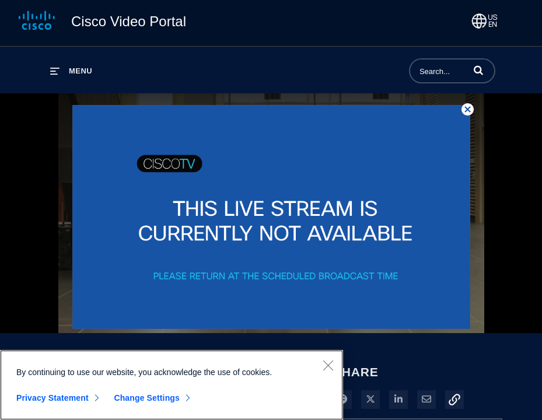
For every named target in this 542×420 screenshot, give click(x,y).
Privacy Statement (52, 397)
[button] (478, 70)
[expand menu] (71, 71)
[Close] (328, 365)
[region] (171, 385)
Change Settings (147, 397)
